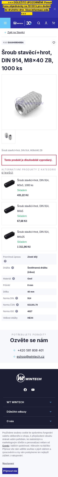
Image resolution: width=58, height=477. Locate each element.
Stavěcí (16, 32)
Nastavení (8, 463)
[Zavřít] (54, 9)
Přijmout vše (10, 471)
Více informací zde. (37, 9)
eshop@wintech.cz (30, 356)
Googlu (5, 445)
